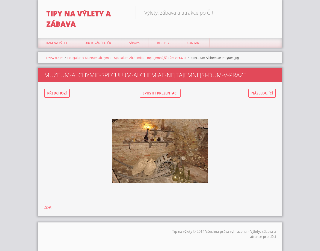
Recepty (163, 43)
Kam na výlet (56, 43)
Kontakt (194, 43)
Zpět (47, 207)
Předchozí (57, 93)
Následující (262, 93)
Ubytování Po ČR (98, 43)
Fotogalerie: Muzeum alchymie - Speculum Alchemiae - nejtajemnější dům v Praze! (126, 58)
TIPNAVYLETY (53, 58)
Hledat (271, 12)
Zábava (134, 43)
